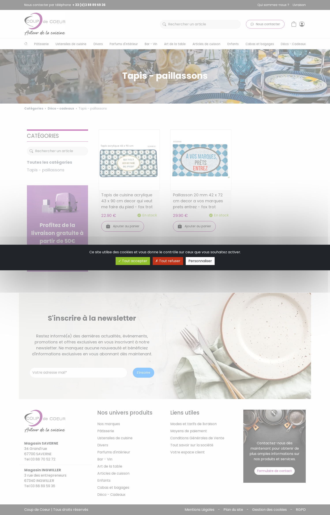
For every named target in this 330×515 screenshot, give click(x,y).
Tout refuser (167, 260)
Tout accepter (132, 260)
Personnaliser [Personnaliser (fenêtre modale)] (200, 260)
